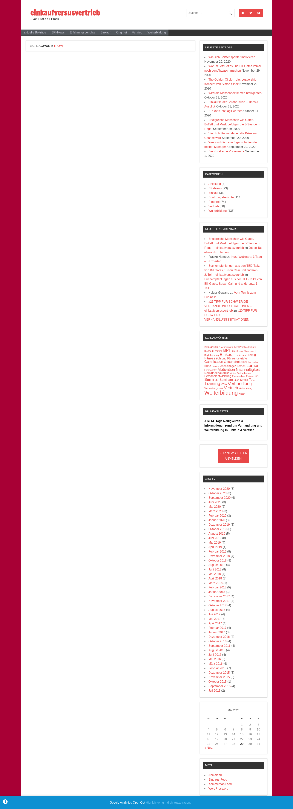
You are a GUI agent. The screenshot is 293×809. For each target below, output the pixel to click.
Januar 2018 (216, 591)
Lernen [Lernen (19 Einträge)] (253, 365)
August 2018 (216, 565)
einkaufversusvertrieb (65, 12)
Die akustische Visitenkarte (226, 151)
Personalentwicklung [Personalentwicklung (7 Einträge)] (217, 376)
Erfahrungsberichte (82, 32)
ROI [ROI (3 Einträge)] (257, 376)
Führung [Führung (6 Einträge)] (221, 358)
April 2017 (215, 623)
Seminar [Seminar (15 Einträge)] (211, 379)
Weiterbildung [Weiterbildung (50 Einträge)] (221, 393)
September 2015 (219, 686)
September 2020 (219, 497)
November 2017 (219, 600)
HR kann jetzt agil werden (225, 111)
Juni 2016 (214, 654)
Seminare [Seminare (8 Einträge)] (226, 380)
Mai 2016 (214, 659)
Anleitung (214, 183)
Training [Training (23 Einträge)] (212, 383)
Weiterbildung (157, 32)
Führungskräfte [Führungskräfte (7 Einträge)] (237, 358)
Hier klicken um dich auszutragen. (168, 802)
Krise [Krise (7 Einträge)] (207, 365)
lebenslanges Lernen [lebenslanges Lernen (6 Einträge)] (233, 365)
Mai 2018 (214, 574)
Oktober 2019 (217, 529)
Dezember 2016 (219, 636)
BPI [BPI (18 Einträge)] (226, 350)
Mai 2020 (214, 506)
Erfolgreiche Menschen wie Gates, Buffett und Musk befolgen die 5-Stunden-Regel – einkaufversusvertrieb (232, 243)
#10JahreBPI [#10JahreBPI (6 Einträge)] (212, 346)
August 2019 (216, 533)
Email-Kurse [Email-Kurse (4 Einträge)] (240, 355)
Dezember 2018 (219, 556)
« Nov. (208, 747)
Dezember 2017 (219, 596)
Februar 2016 (217, 668)
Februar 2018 (217, 587)
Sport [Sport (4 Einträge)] (236, 380)
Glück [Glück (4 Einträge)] (244, 362)
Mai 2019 (214, 542)
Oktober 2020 (217, 493)
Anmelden (215, 775)
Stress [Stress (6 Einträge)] (244, 379)
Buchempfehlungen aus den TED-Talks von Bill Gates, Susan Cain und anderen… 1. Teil (233, 284)
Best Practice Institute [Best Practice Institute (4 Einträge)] (245, 347)
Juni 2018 (214, 569)
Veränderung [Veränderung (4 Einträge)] (245, 388)
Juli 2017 (214, 614)
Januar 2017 (216, 632)
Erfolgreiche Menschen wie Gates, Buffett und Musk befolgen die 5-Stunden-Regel (232, 124)
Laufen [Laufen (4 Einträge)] (215, 366)
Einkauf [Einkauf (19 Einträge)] (227, 354)
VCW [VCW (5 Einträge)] (224, 384)
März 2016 (215, 663)
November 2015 (219, 677)
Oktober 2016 (217, 641)
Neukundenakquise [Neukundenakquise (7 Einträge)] (216, 373)
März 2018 (215, 583)
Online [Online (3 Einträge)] (233, 373)
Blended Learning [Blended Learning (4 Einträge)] (213, 351)
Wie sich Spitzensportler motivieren (231, 57)
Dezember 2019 (219, 524)
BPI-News (58, 32)
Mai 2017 (214, 618)
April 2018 (215, 578)
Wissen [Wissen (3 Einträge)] (242, 394)
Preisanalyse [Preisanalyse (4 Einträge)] (238, 376)
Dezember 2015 (219, 672)
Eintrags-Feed (217, 779)
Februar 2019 (217, 551)
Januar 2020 (216, 520)
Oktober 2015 (217, 681)
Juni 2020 (214, 502)
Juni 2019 (214, 538)
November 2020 (219, 488)
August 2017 (216, 609)
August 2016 (216, 650)
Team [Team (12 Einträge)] (253, 380)
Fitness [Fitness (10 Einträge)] (209, 358)
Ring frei (121, 32)
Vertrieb (137, 32)
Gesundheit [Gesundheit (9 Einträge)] (232, 362)
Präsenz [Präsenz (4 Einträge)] (250, 376)
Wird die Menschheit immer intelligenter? (235, 93)
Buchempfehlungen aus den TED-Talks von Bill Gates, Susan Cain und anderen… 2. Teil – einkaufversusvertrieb (232, 270)
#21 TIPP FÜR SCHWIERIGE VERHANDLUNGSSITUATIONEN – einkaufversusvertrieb (228, 306)
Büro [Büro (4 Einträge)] (233, 351)
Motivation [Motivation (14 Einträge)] (226, 369)
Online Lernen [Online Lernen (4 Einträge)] (244, 373)
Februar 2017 (217, 627)
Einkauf (105, 32)
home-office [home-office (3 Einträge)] (253, 362)
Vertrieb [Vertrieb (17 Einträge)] (231, 387)
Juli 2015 (214, 690)
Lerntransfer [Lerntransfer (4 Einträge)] (210, 370)
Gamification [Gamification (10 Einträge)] (213, 362)
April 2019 (215, 547)
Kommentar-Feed (220, 784)
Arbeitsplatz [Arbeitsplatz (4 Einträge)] (227, 347)
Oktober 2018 (217, 560)
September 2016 (219, 645)
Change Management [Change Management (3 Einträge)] (246, 351)
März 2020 (215, 511)
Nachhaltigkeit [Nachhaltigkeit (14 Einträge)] (248, 369)
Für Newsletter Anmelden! (233, 456)
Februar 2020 (217, 515)
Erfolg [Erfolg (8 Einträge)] (252, 355)
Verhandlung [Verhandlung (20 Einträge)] (240, 383)
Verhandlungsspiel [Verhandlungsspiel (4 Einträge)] (213, 388)
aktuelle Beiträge (35, 32)
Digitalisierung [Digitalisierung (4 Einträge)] (211, 355)
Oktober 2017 (217, 605)
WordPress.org (218, 788)
